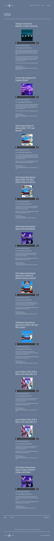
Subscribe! (48, 5)
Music (36, 5)
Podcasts (21, 67)
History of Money (23, 167)
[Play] (16, 147)
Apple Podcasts (21, 47)
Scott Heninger (24, 51)
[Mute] (35, 147)
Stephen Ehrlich (23, 105)
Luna (24, 457)
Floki (26, 107)
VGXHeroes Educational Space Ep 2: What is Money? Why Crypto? (26, 324)
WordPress (48, 535)
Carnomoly (22, 68)
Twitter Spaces (33, 167)
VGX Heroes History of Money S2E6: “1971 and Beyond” (25, 128)
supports (32, 63)
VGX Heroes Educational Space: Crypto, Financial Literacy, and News (25, 469)
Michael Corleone (26, 156)
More (31, 47)
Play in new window (22, 45)
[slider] (37, 43)
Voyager (27, 50)
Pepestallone (32, 156)
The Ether (23, 67)
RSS (28, 47)
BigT (19, 51)
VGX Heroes (28, 154)
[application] (27, 43)
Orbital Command (31, 161)
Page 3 (11, 517)
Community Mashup (26, 68)
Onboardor (22, 217)
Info (39, 5)
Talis (37, 161)
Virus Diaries (30, 59)
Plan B (35, 59)
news (21, 264)
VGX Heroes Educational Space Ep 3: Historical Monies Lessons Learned (25, 275)
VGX (18, 69)
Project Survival (25, 59)
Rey (27, 107)
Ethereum (31, 68)
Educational (19, 167)
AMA (18, 313)
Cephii (30, 107)
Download (27, 45)
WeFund (16, 162)
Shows (43, 5)
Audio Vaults (32, 5)
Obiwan (32, 107)
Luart (35, 161)
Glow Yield (22, 162)
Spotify (26, 47)
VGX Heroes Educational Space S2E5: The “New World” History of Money (25, 179)
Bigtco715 (19, 68)
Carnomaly (30, 51)
